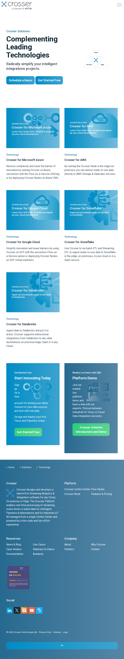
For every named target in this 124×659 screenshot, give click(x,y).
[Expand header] (119, 5)
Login (65, 632)
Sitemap (57, 632)
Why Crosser (98, 544)
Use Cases (39, 544)
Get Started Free (49, 80)
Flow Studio (97, 489)
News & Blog (13, 544)
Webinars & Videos (44, 549)
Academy (38, 553)
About (67, 544)
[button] (62, 645)
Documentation (14, 553)
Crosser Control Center (77, 489)
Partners (69, 549)
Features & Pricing (101, 494)
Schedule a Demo (20, 80)
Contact (95, 549)
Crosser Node (72, 494)
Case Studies (13, 549)
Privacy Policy (45, 632)
